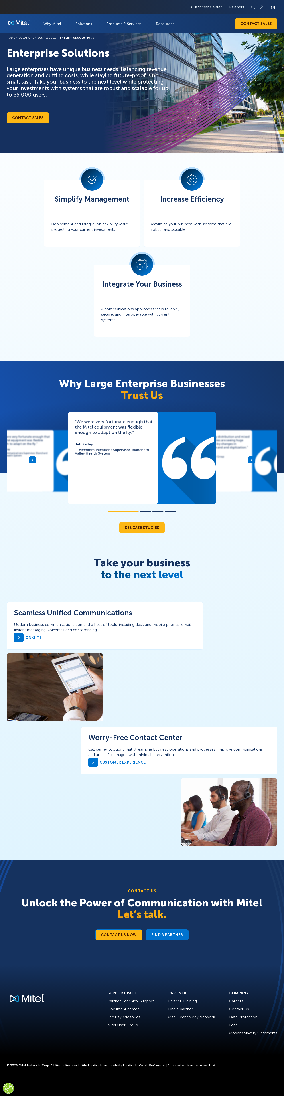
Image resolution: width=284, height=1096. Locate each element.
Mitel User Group (123, 1025)
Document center (123, 1009)
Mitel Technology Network (191, 1017)
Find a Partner (167, 934)
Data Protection (243, 1017)
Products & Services (124, 24)
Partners (236, 7)
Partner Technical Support (131, 1001)
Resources (165, 24)
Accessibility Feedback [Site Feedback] (120, 1065)
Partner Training (182, 1001)
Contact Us (239, 1009)
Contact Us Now (118, 934)
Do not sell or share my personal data (192, 1065)
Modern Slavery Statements (253, 1033)
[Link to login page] (261, 7)
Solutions (83, 24)
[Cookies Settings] (8, 1088)
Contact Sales (256, 23)
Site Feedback (91, 1065)
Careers (236, 1001)
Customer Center (206, 7)
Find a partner (180, 1009)
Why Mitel (52, 24)
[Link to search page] (253, 7)
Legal (234, 1025)
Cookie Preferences (152, 1065)
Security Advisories (124, 1017)
